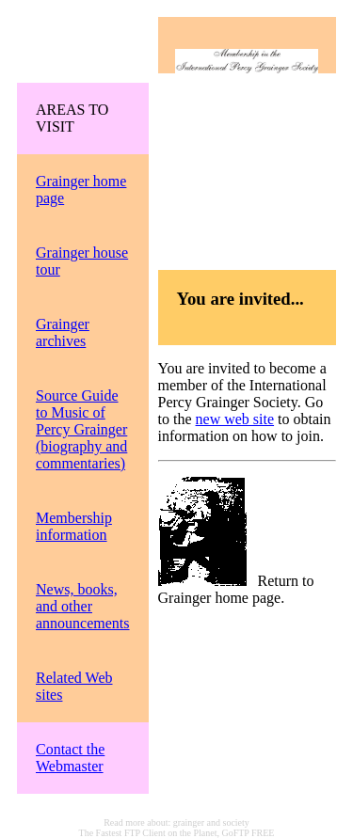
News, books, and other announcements (83, 606)
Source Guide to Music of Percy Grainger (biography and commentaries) (81, 429)
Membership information (74, 526)
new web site (235, 419)
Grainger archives (62, 332)
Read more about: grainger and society (176, 822)
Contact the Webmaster (70, 757)
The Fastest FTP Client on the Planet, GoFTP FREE (177, 833)
